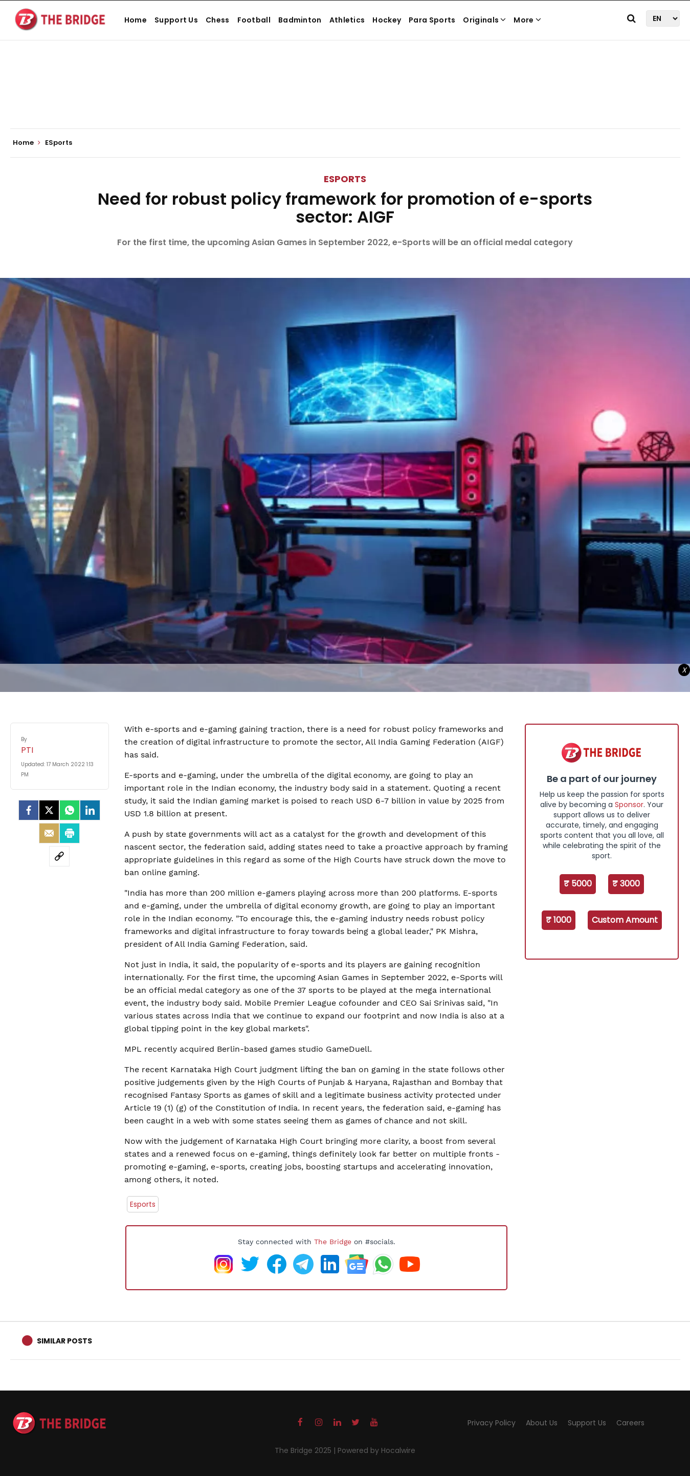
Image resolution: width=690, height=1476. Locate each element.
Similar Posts (64, 1341)
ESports (345, 178)
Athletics (347, 20)
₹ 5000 (578, 883)
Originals (484, 20)
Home (135, 20)
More (527, 20)
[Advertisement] (345, 97)
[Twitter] (49, 810)
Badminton (300, 20)
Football (254, 20)
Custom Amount (625, 920)
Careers (630, 1423)
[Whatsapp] (69, 810)
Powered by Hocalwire (376, 1450)
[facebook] (28, 810)
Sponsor (629, 804)
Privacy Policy (492, 1423)
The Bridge (332, 1242)
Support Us (176, 20)
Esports (142, 1204)
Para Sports (432, 20)
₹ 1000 (558, 920)
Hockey (386, 20)
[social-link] (59, 856)
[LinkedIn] (90, 810)
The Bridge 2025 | (306, 1450)
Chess (218, 20)
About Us (542, 1423)
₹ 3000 (626, 883)
